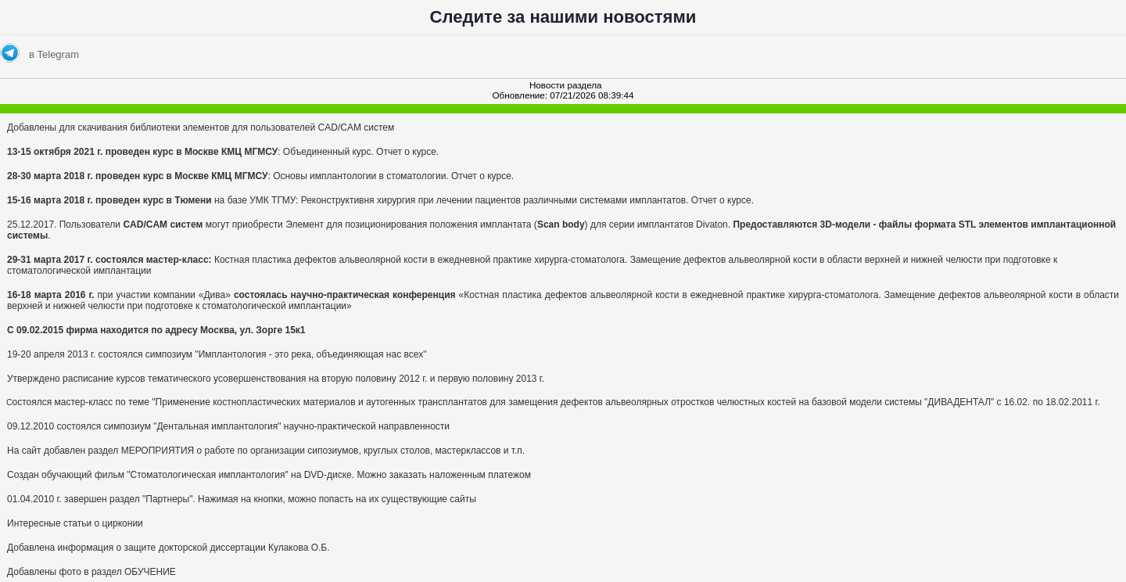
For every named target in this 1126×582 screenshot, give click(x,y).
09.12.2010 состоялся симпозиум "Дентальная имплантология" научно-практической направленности (228, 426)
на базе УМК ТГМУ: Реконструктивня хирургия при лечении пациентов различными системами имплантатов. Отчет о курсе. (380, 200)
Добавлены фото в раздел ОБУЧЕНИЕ (91, 571)
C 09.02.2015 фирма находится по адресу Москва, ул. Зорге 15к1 (156, 330)
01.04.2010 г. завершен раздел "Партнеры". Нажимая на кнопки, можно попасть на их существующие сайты (241, 499)
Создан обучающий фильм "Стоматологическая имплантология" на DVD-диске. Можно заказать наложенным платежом (269, 474)
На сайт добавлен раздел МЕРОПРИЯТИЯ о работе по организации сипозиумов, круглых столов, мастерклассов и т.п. (266, 450)
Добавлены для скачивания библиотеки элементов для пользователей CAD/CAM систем (200, 127)
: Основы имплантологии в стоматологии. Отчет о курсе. (260, 176)
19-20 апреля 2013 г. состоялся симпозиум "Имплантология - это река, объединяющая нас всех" (216, 354)
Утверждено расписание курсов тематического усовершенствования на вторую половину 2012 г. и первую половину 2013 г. (275, 378)
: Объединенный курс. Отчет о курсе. (223, 151)
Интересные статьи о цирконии (75, 523)
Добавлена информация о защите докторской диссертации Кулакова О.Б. (168, 547)
